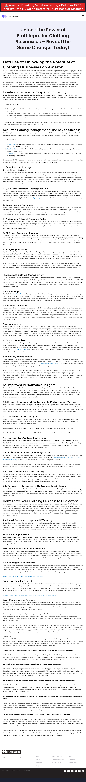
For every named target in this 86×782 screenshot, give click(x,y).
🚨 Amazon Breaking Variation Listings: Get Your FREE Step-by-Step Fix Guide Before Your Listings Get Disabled (43, 8)
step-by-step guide (36, 202)
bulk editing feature (18, 298)
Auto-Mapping (12, 157)
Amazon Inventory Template (50, 367)
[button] (82, 19)
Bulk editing (11, 148)
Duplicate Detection (14, 153)
